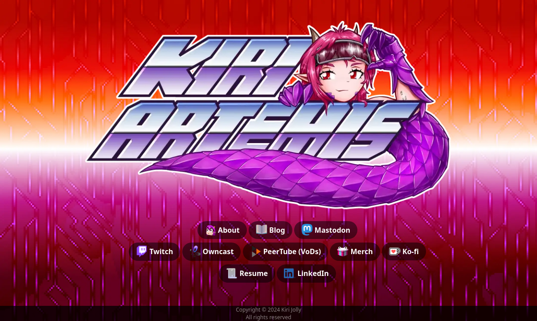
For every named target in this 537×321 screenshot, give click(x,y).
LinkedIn (306, 273)
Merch (355, 251)
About (222, 229)
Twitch (154, 251)
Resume (247, 273)
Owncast (211, 251)
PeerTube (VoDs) (285, 251)
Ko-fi (404, 251)
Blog (270, 229)
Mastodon (325, 229)
